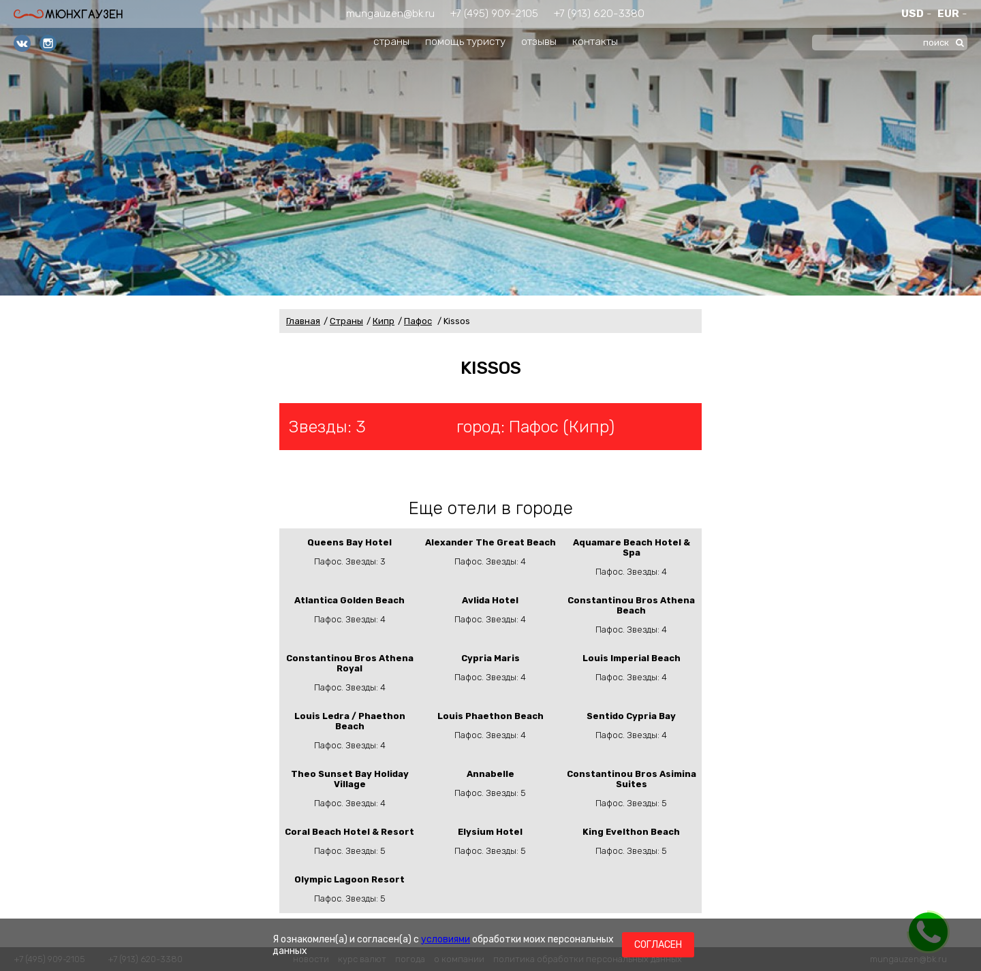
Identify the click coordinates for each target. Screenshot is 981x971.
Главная (303, 321)
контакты (595, 41)
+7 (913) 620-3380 (599, 13)
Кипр (383, 321)
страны (391, 41)
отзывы (539, 41)
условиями (445, 939)
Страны (346, 321)
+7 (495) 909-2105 (494, 13)
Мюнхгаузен (68, 14)
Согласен (658, 945)
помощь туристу (465, 41)
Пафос (418, 321)
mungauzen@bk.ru (390, 13)
